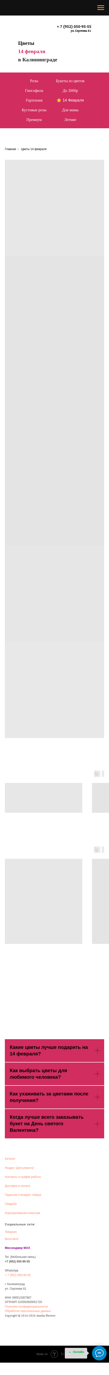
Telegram (11, 1232)
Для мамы (70, 110)
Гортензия (34, 100)
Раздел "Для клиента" (19, 1168)
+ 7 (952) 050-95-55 (74, 26)
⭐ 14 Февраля (70, 100)
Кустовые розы (34, 110)
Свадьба (11, 1204)
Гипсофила (34, 90)
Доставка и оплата (17, 1186)
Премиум (34, 120)
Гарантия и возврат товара (23, 1195)
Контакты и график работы (23, 1177)
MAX (27, 1248)
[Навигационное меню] (100, 7)
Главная (10, 149)
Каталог (10, 1158)
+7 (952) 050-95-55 (17, 1261)
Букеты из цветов (70, 81)
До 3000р (70, 90)
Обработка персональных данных (28, 1311)
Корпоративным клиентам (22, 1213)
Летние (70, 120)
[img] (30, 28)
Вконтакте (11, 1239)
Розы (34, 81)
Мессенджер (14, 1248)
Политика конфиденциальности (26, 1306)
